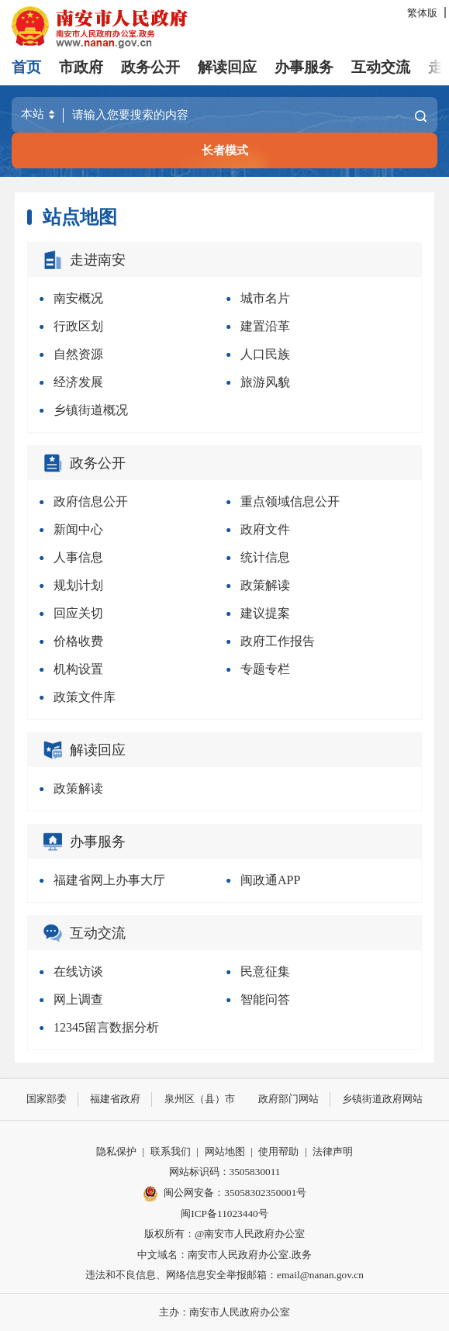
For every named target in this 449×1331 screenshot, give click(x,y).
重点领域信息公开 (290, 501)
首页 (26, 67)
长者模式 (225, 150)
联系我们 (170, 1151)
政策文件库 (85, 697)
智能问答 (265, 999)
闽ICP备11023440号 (224, 1213)
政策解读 (265, 585)
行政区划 (78, 326)
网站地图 (225, 1151)
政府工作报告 (277, 641)
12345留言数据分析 (106, 1027)
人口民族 (265, 354)
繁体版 (422, 13)
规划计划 (78, 585)
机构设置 (78, 669)
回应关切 (78, 613)
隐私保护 (116, 1151)
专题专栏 (265, 669)
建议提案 (265, 613)
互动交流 (380, 67)
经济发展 (78, 382)
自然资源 (78, 354)
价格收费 (78, 641)
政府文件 (265, 529)
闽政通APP (270, 880)
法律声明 (333, 1151)
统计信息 (265, 557)
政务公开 (150, 67)
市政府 (81, 67)
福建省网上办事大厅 (109, 880)
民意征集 (265, 971)
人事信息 (78, 557)
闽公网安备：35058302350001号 (225, 1193)
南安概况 (78, 298)
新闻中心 (78, 529)
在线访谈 (78, 971)
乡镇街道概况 (91, 410)
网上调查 (78, 999)
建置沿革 (265, 326)
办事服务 (304, 67)
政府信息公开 (91, 501)
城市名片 (265, 298)
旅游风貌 (265, 382)
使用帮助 (278, 1151)
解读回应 (227, 67)
